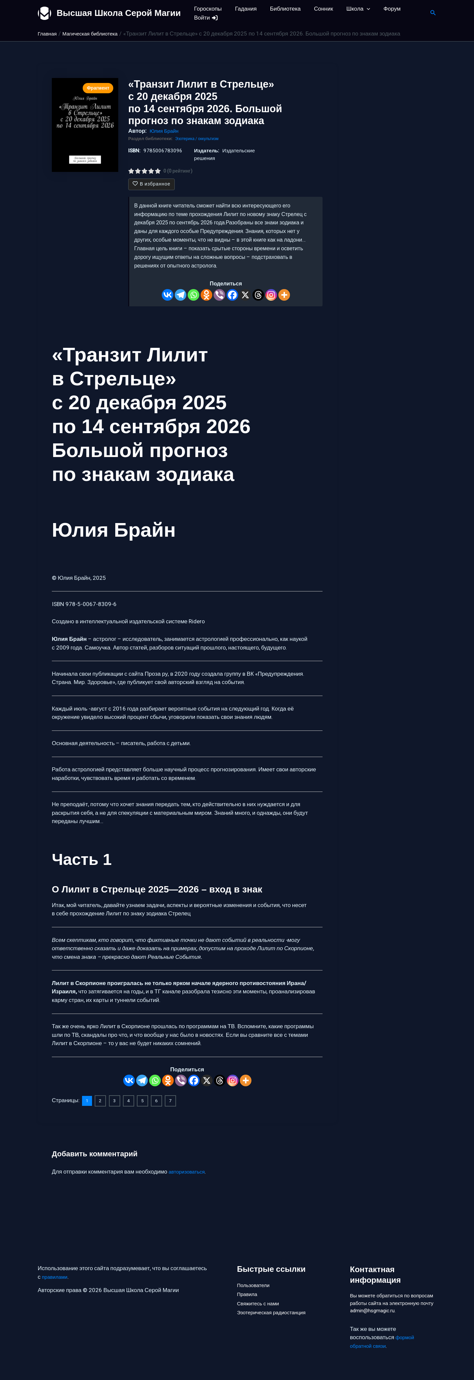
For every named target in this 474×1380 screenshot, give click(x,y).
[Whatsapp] (193, 295)
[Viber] (219, 295)
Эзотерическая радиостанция (276, 1306)
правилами (56, 1266)
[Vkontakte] (167, 295)
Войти (205, 18)
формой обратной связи (383, 1342)
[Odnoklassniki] (206, 295)
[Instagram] (271, 295)
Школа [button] (349, 8)
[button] (357, 8)
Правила (248, 1284)
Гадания (243, 9)
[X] (245, 295)
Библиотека (280, 9)
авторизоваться (189, 1171)
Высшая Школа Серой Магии (119, 13)
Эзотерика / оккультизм (199, 138)
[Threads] (258, 295)
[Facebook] (232, 295)
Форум (381, 9)
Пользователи (255, 1273)
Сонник (316, 9)
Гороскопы (207, 9)
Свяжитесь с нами (260, 1295)
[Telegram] (180, 295)
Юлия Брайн (165, 131)
